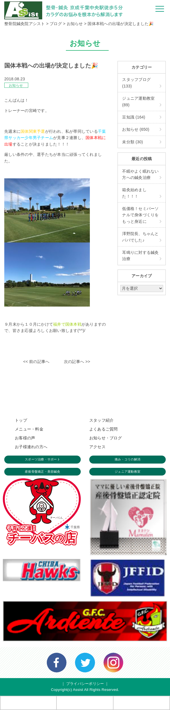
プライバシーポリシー (85, 684)
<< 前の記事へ (36, 361)
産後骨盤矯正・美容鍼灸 (42, 471)
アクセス (97, 446)
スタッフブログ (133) (136, 82)
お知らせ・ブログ (105, 438)
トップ (21, 420)
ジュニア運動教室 (127, 471)
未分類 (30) (132, 142)
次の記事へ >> (77, 361)
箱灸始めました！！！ (134, 192)
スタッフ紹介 (101, 420)
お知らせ (16, 85)
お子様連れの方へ (31, 446)
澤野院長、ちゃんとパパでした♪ (140, 236)
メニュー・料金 (29, 429)
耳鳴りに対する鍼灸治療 (140, 255)
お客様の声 (25, 438)
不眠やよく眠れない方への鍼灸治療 (140, 174)
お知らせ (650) (135, 129)
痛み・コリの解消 (127, 459)
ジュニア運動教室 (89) (138, 101)
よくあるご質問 (103, 429)
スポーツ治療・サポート (42, 459)
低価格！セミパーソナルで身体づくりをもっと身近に (140, 215)
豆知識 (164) (133, 117)
